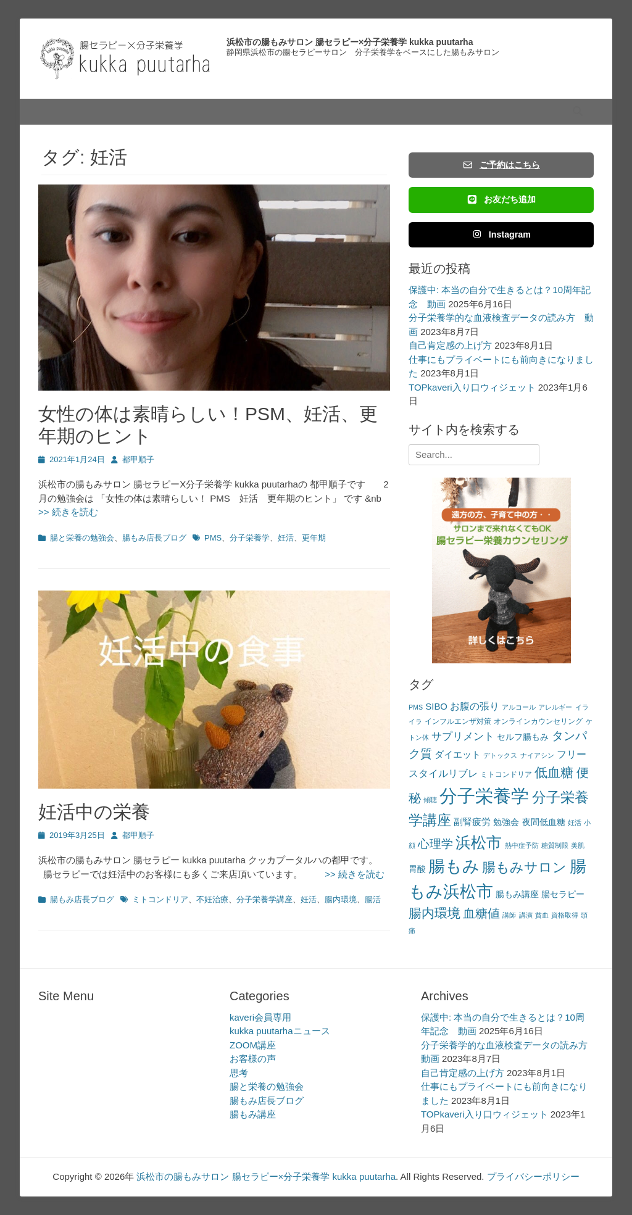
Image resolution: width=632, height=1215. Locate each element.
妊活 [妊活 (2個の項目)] (574, 822)
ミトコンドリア (160, 899)
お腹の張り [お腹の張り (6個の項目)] (474, 706)
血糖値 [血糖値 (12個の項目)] (481, 913)
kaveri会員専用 (260, 1017)
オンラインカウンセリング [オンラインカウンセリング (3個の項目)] (538, 721)
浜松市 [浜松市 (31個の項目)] (478, 842)
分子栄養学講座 (264, 899)
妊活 (286, 537)
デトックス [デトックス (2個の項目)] (500, 755)
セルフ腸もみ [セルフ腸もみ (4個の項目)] (523, 737)
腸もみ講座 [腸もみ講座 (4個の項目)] (517, 894)
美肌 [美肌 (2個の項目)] (577, 845)
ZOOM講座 (253, 1045)
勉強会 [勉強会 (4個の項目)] (506, 822)
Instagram (501, 234)
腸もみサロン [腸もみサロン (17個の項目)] (524, 867)
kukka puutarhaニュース (280, 1031)
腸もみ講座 (253, 1114)
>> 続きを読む (350, 874)
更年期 (314, 537)
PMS (213, 537)
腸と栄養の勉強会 (82, 537)
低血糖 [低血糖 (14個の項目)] (553, 772)
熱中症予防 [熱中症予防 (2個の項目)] (522, 845)
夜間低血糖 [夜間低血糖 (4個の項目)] (543, 822)
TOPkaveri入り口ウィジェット (472, 387)
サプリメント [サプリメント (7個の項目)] (462, 736)
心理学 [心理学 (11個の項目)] (435, 843)
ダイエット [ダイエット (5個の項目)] (457, 754)
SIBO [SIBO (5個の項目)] (436, 706)
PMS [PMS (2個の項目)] (416, 707)
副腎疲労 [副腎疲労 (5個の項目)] (472, 821)
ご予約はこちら (501, 165)
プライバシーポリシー (533, 1176)
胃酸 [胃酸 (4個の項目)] (417, 869)
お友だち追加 (501, 199)
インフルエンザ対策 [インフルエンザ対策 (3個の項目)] (458, 721)
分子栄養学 (250, 537)
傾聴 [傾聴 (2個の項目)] (430, 799)
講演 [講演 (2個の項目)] (526, 915)
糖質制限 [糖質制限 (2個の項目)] (554, 845)
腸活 (373, 899)
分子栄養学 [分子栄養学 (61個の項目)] (484, 796)
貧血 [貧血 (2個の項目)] (542, 915)
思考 (239, 1073)
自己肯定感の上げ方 (450, 345)
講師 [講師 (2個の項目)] (509, 915)
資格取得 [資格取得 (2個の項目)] (564, 915)
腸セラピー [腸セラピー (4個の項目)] (562, 894)
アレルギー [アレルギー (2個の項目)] (555, 707)
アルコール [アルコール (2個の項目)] (519, 707)
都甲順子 (138, 459)
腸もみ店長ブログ (154, 537)
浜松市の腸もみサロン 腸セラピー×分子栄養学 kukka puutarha (350, 42)
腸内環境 (341, 899)
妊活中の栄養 (94, 812)
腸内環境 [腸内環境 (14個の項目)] (434, 913)
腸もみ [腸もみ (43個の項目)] (454, 866)
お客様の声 (253, 1058)
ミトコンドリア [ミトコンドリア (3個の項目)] (506, 774)
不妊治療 (212, 899)
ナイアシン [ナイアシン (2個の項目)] (537, 755)
